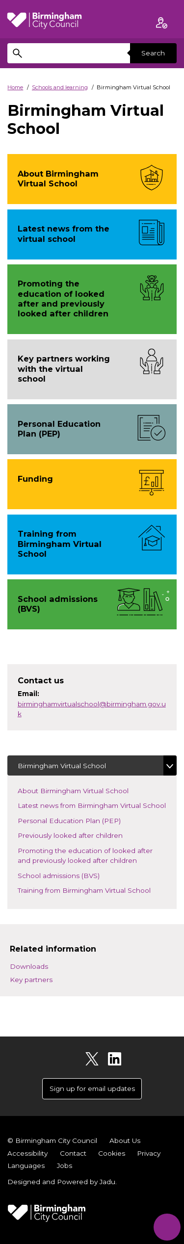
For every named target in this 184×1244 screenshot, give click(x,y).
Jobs (64, 1165)
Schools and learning (60, 87)
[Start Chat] (167, 1227)
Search (153, 53)
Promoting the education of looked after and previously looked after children (92, 855)
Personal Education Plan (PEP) (77, 820)
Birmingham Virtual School (62, 766)
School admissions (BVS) (73, 875)
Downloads (29, 966)
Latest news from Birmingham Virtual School (97, 804)
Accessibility (27, 1153)
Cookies (111, 1153)
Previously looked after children (78, 834)
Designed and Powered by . (62, 1182)
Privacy (148, 1153)
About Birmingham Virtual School (81, 790)
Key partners (31, 980)
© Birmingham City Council (52, 1140)
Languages (26, 1165)
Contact (73, 1153)
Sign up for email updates (92, 1088)
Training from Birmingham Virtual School (92, 889)
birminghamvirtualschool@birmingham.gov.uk (92, 709)
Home (15, 87)
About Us (124, 1140)
